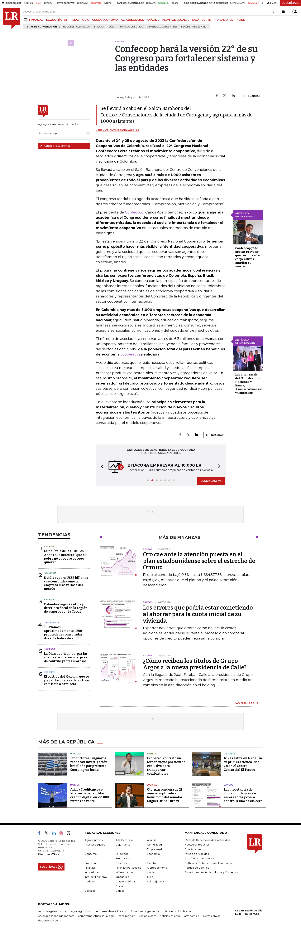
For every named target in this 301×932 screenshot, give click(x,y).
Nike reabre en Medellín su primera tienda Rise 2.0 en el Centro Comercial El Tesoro (243, 764)
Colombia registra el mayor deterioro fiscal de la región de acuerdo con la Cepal (65, 607)
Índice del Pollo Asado (76, 27)
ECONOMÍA (54, 20)
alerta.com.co (212, 915)
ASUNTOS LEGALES (175, 20)
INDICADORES (223, 20)
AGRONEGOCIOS (132, 20)
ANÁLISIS (153, 20)
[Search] (272, 11)
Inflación (99, 27)
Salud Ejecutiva (156, 881)
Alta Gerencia (124, 839)
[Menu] (26, 19)
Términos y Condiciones (199, 858)
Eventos (152, 863)
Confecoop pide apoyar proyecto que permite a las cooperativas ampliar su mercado (248, 257)
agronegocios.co (81, 911)
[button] (101, 467)
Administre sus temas (55, 145)
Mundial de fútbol (131, 27)
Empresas (91, 863)
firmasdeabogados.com (146, 911)
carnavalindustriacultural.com (96, 915)
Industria (50, 573)
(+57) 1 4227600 (48, 853)
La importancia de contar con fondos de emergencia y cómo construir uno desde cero (243, 795)
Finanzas (90, 867)
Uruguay (75, 753)
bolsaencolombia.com (179, 911)
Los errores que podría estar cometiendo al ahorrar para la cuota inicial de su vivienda (198, 614)
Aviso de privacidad (197, 853)
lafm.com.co (191, 915)
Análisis (151, 839)
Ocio (150, 876)
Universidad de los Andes (161, 27)
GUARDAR (251, 95)
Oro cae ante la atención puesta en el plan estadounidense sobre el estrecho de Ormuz (199, 561)
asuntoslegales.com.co (52, 911)
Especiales (122, 863)
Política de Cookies (197, 867)
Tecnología (51, 622)
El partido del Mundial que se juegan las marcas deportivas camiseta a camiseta (67, 680)
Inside (150, 872)
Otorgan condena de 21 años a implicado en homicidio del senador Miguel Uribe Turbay (164, 795)
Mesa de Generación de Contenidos (207, 839)
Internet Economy (96, 876)
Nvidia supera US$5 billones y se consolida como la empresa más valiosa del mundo (66, 583)
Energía (152, 753)
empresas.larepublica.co (111, 911)
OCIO (85, 20)
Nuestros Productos (197, 844)
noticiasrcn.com (170, 915)
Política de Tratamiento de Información (209, 863)
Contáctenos (193, 849)
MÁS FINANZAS (244, 703)
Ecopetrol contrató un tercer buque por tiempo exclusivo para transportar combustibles (166, 765)
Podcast (90, 881)
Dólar (112, 27)
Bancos (75, 784)
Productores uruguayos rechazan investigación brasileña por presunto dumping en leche (88, 764)
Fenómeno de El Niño (193, 27)
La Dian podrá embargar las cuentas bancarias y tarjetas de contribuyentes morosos (66, 657)
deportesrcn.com (49, 920)
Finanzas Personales (128, 867)
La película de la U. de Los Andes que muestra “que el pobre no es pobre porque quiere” (65, 556)
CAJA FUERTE (201, 20)
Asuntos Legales (95, 844)
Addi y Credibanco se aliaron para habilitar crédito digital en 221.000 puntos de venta (89, 795)
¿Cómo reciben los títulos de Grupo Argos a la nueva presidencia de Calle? (195, 664)
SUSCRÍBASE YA (211, 480)
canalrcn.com (127, 915)
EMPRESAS (71, 20)
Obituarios (122, 876)
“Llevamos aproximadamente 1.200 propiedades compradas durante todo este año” (63, 632)
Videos (120, 890)
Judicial (152, 784)
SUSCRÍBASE (290, 3)
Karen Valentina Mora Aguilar (117, 130)
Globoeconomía (157, 867)
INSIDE (240, 20)
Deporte (49, 672)
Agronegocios (94, 839)
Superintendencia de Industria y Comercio (211, 872)
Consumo (91, 853)
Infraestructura (125, 872)
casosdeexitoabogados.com (56, 915)
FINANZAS (36, 20)
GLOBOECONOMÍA (105, 20)
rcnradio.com (147, 915)
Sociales (90, 890)
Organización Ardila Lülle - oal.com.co (249, 912)
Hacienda (49, 546)
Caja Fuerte (123, 844)
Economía (153, 853)
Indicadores (92, 872)
